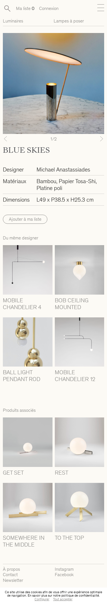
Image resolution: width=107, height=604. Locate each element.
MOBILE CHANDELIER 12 (75, 375)
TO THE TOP (69, 537)
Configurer (42, 599)
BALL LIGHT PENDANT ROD (21, 375)
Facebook (64, 574)
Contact (10, 574)
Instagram (64, 569)
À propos (11, 569)
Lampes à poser (69, 21)
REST (61, 472)
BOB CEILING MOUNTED (71, 304)
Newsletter (13, 580)
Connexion (48, 8)
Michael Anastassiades (63, 169)
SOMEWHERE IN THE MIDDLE (24, 541)
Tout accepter (62, 599)
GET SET (13, 472)
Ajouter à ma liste (25, 219)
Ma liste (25, 8)
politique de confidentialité (80, 595)
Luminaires (13, 21)
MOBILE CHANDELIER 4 (22, 304)
